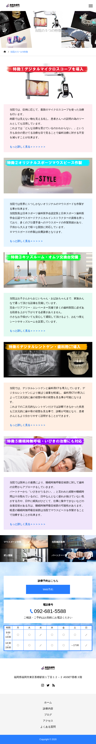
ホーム (48, 702)
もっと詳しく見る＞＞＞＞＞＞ (28, 425)
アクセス (48, 720)
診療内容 (48, 708)
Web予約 (48, 589)
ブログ (48, 714)
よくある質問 (48, 726)
